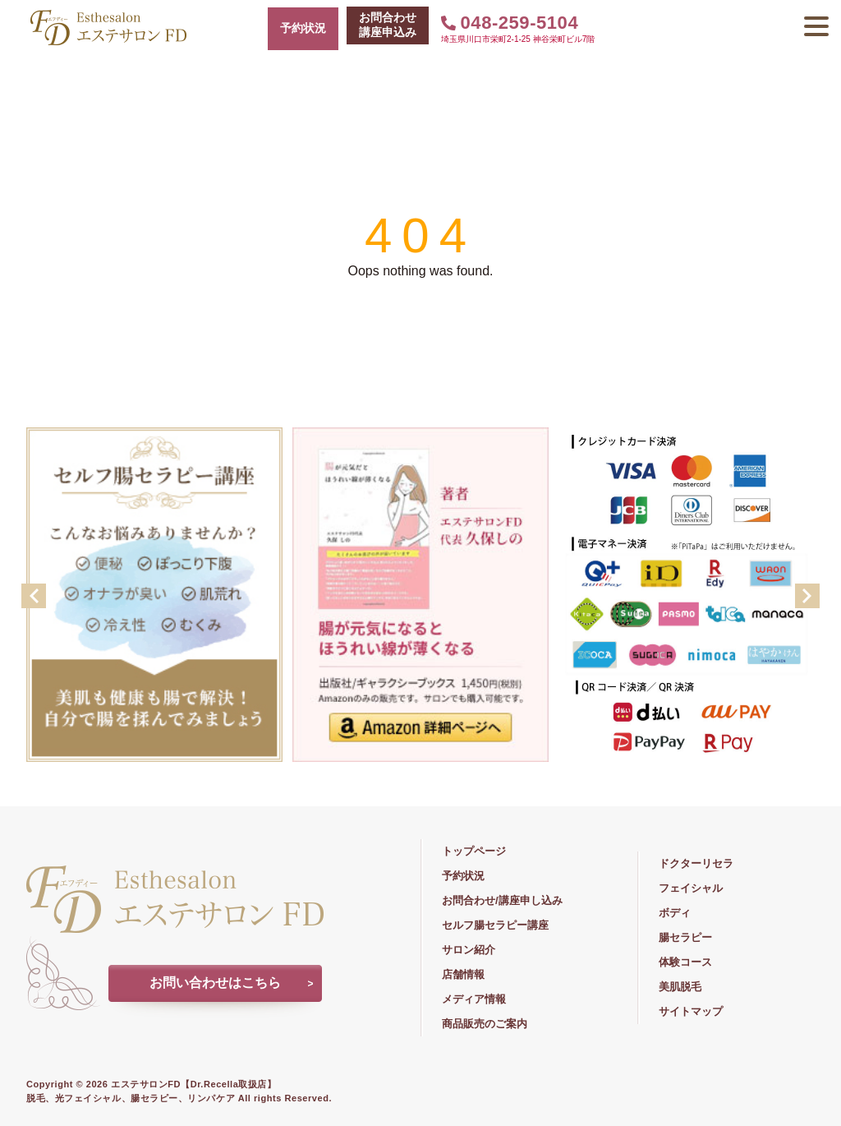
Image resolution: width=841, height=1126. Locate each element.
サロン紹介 (468, 950)
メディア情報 (474, 999)
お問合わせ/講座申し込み (502, 900)
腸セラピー (685, 937)
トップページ (474, 851)
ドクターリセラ (696, 863)
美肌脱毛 (680, 987)
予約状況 (303, 28)
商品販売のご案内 (484, 1024)
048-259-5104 (509, 22)
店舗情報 (463, 974)
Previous (33, 596)
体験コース (685, 962)
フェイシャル (691, 888)
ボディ (675, 913)
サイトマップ (691, 1011)
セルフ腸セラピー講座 (495, 925)
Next (807, 596)
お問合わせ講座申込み (387, 25)
